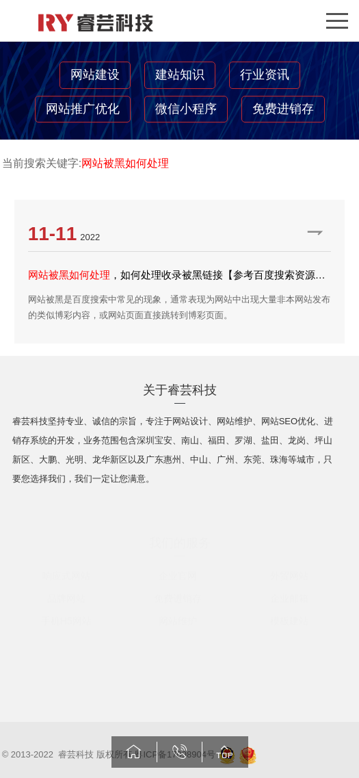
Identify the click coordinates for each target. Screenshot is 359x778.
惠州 (172, 461)
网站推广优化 (83, 109)
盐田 (270, 442)
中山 (199, 461)
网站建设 (95, 74)
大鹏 (48, 461)
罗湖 (243, 442)
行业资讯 (264, 74)
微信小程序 (186, 109)
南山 (190, 442)
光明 (74, 461)
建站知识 (179, 74)
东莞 (252, 461)
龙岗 (297, 442)
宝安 (163, 442)
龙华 (101, 461)
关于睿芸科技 (180, 392)
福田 (217, 442)
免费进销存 (283, 109)
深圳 (146, 442)
